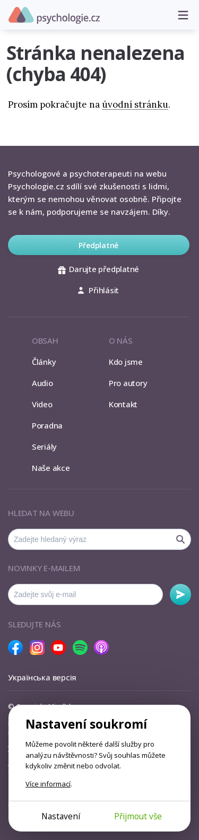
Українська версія (42, 677)
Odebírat (180, 594)
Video (42, 404)
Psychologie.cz (54, 15)
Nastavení (60, 816)
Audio (42, 383)
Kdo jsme (126, 361)
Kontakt (123, 404)
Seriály (44, 446)
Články (44, 361)
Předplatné (98, 245)
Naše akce (51, 467)
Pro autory (128, 383)
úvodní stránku (135, 104)
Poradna (47, 425)
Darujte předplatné (98, 269)
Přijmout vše (138, 816)
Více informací (48, 784)
